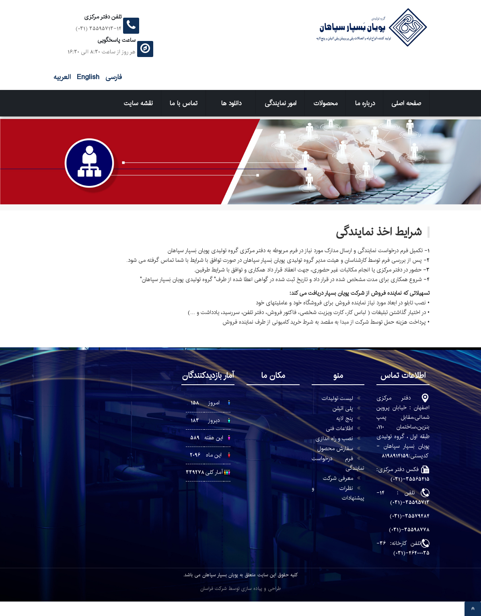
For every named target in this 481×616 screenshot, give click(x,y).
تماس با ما (183, 103)
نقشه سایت (138, 103)
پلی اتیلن (343, 408)
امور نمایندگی (280, 103)
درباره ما (365, 103)
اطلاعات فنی (339, 428)
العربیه (62, 77)
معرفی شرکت (338, 478)
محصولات (325, 103)
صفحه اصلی (406, 103)
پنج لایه (344, 418)
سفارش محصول (335, 448)
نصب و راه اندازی (334, 438)
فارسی (112, 77)
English (87, 77)
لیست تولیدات (337, 398)
